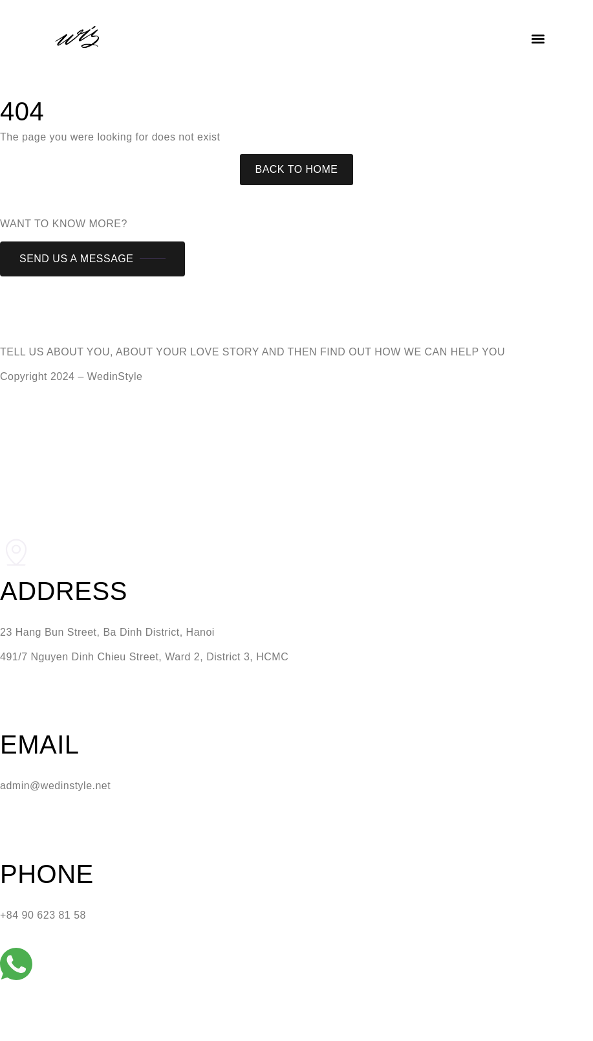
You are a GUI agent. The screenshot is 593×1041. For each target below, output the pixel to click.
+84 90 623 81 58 (43, 915)
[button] (537, 39)
